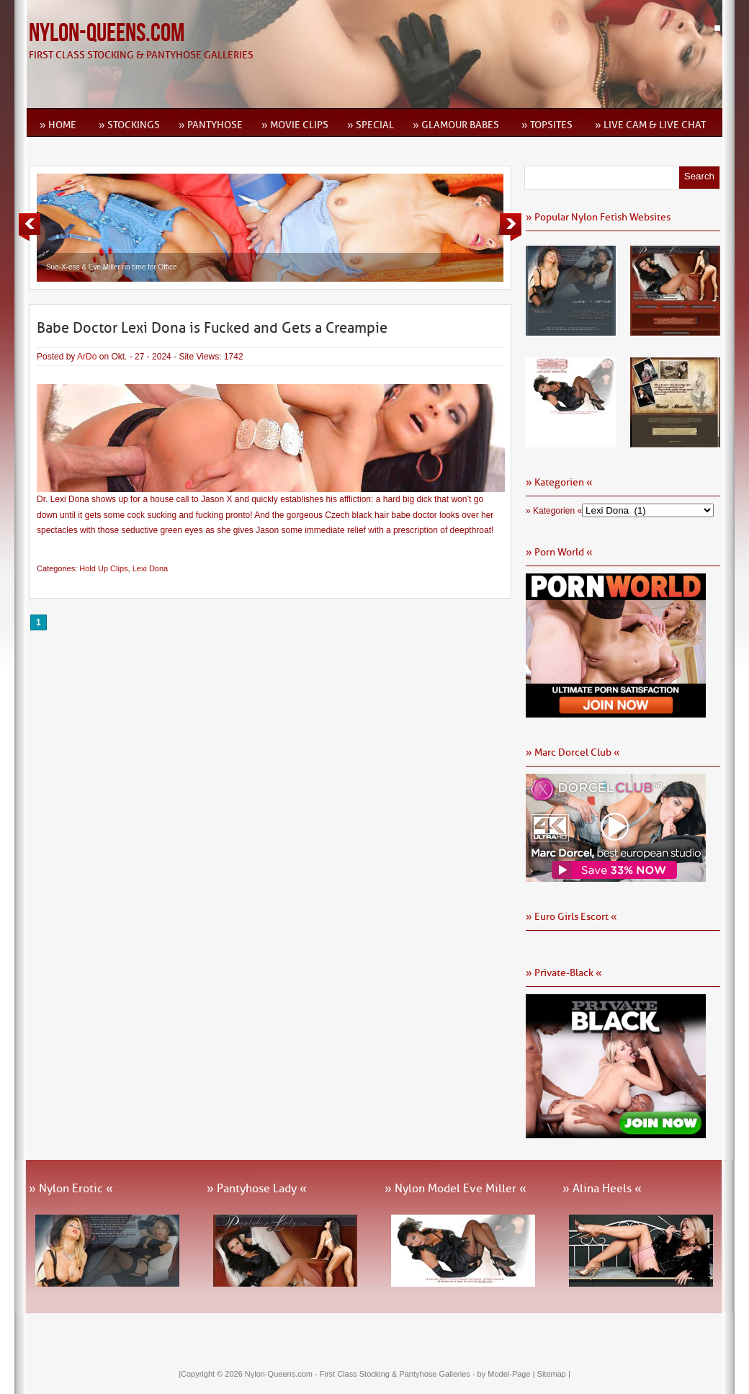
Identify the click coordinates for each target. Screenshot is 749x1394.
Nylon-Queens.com (106, 33)
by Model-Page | (507, 1374)
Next (510, 227)
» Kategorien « (554, 511)
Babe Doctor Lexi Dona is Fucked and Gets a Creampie (212, 327)
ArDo (87, 357)
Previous (29, 227)
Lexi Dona (151, 568)
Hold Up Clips (103, 568)
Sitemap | (553, 1374)
